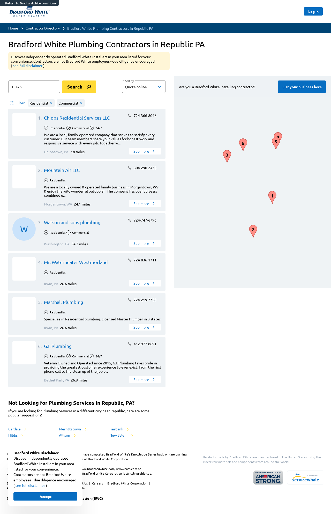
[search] (79, 86)
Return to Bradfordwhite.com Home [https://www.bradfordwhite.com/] (30, 3)
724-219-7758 (142, 299)
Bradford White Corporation (127, 483)
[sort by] (151, 87)
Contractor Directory (43, 28)
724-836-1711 (142, 260)
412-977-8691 (142, 343)
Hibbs (16, 435)
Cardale (17, 429)
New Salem (121, 435)
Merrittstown (73, 429)
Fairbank (119, 429)
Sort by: (129, 81)
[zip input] (34, 87)
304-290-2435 (142, 167)
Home (13, 28)
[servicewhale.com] (305, 477)
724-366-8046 (142, 115)
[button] (144, 86)
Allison (68, 435)
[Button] (313, 11)
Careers (98, 483)
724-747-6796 (142, 220)
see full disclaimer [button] (28, 65)
